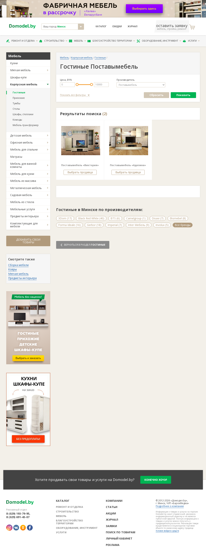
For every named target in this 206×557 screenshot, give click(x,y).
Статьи (111, 506)
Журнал (132, 26)
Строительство (53, 41)
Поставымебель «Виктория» (80, 165)
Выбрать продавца (80, 172)
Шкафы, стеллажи (23, 114)
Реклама (112, 544)
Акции (111, 513)
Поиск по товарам (120, 532)
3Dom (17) (65, 218)
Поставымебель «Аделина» (128, 165)
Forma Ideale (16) (69, 225)
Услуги (191, 41)
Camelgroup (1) (136, 218)
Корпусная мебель (23, 84)
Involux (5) (162, 225)
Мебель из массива (23, 181)
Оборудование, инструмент (159, 41)
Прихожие (19, 98)
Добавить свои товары (28, 241)
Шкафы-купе (18, 77)
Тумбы (16, 103)
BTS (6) (115, 218)
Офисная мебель (21, 142)
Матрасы (16, 157)
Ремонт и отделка (22, 41)
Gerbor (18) (94, 225)
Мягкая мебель (20, 70)
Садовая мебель (21, 195)
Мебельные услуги (22, 209)
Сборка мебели (18, 265)
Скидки (117, 26)
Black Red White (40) (91, 218)
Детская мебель (21, 135)
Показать (183, 95)
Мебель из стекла (22, 202)
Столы (16, 108)
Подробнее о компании (170, 506)
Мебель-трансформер (26, 125)
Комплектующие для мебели (24, 225)
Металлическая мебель (26, 188)
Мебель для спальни (24, 149)
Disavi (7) (158, 218)
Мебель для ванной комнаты (23, 165)
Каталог (101, 26)
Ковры (12, 269)
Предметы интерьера (24, 216)
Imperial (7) (115, 225)
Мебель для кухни (22, 174)
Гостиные (19, 92)
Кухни (14, 63)
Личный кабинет (119, 538)
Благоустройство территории (111, 41)
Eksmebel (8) (178, 218)
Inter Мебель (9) (138, 225)
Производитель (126, 79)
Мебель (77, 41)
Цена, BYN (66, 79)
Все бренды (182, 225)
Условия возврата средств (167, 530)
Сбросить (156, 95)
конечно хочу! (155, 480)
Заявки (111, 526)
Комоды (17, 119)
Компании (114, 500)
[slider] (77, 84)
